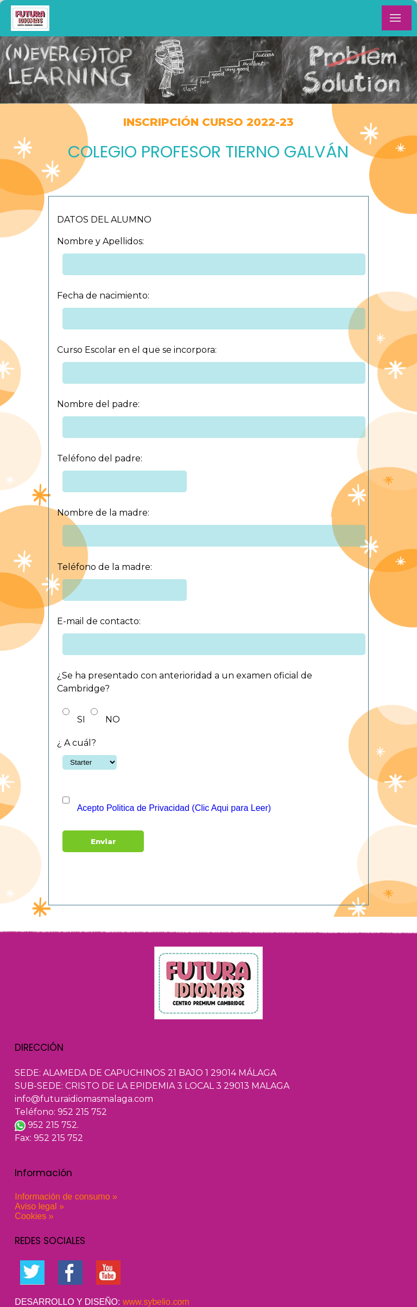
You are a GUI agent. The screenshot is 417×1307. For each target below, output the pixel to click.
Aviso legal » (39, 1206)
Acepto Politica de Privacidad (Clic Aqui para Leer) (174, 808)
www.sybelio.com (156, 1301)
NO (112, 719)
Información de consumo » (66, 1196)
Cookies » (34, 1216)
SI (81, 719)
